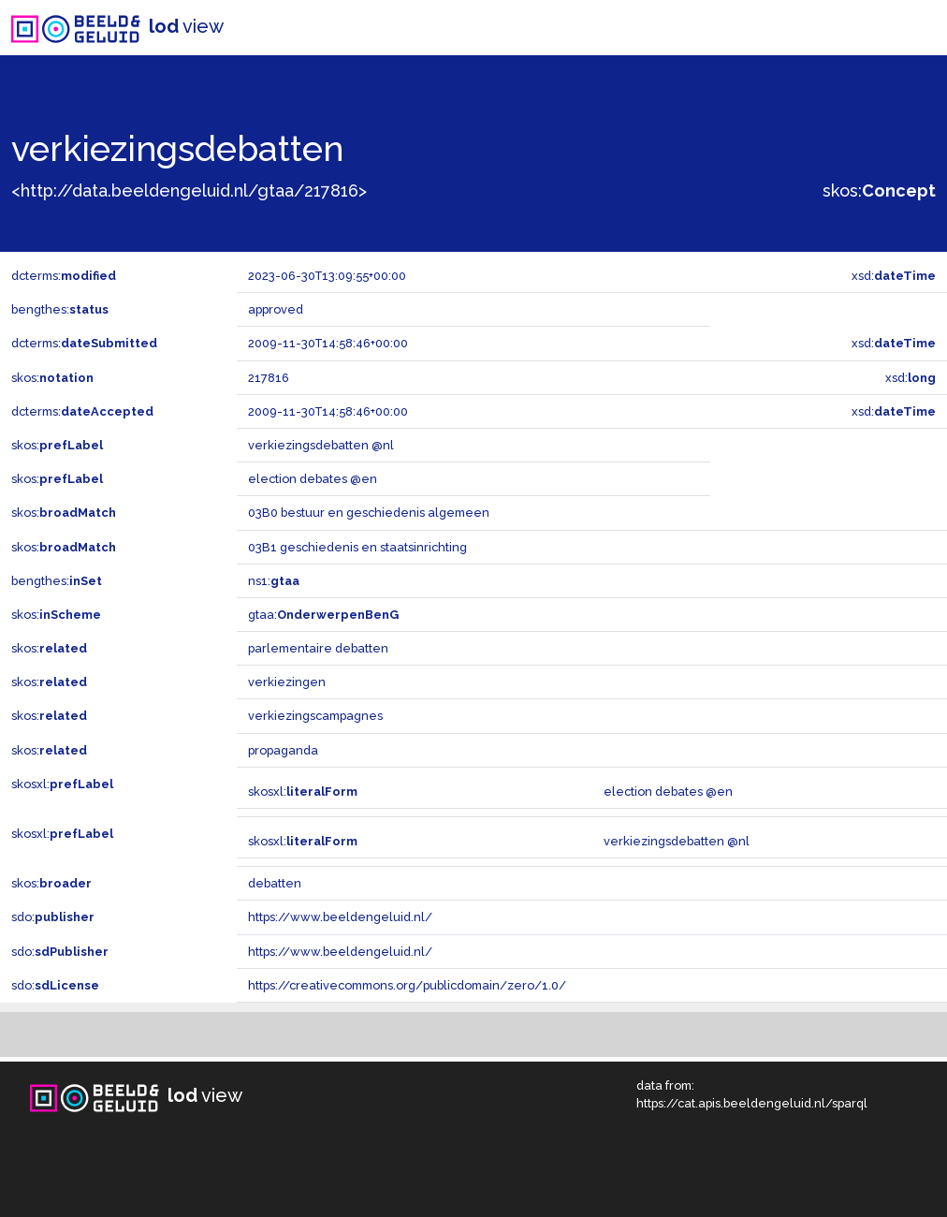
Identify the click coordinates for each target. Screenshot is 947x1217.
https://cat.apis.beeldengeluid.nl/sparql (751, 1103)
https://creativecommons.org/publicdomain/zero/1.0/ (407, 985)
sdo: (53, 917)
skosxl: (62, 784)
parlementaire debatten (318, 648)
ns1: (273, 581)
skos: (879, 190)
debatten (274, 883)
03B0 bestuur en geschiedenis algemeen (368, 513)
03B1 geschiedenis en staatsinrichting (357, 547)
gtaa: (323, 615)
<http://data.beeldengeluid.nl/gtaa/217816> (189, 190)
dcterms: (63, 276)
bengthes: (60, 309)
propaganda (283, 750)
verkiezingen (287, 682)
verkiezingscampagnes (315, 716)
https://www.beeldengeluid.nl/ (340, 917)
